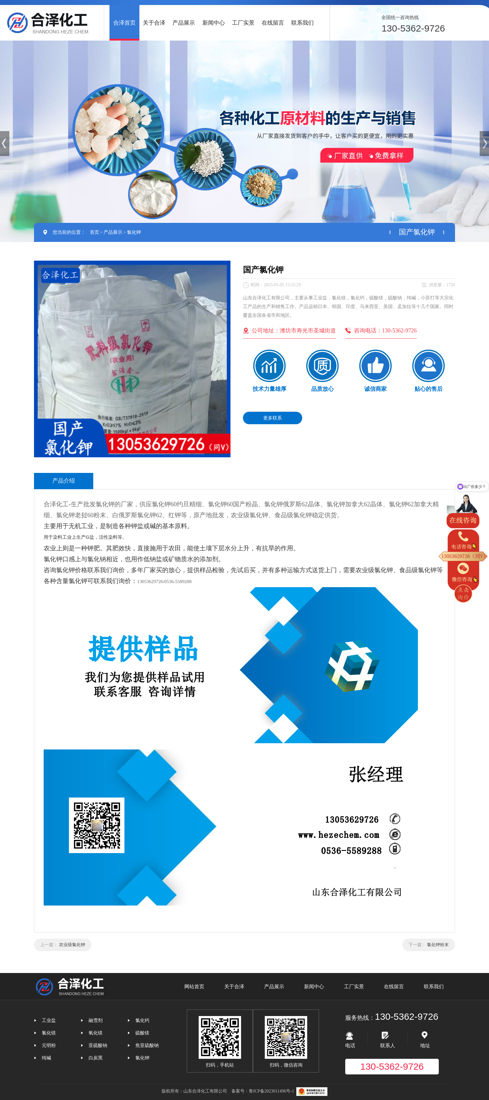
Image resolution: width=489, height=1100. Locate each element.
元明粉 (49, 1045)
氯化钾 (134, 232)
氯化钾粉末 (438, 944)
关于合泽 (154, 23)
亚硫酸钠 (98, 1045)
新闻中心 (213, 23)
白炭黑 (96, 1057)
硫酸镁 (142, 1032)
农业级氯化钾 (72, 944)
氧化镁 (96, 1032)
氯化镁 (49, 1032)
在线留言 (273, 23)
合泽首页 (124, 23)
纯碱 (46, 1057)
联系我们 (302, 23)
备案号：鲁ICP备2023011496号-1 (262, 1091)
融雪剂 (96, 1020)
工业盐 (49, 1020)
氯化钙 (142, 1020)
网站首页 (194, 986)
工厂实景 (243, 23)
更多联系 (272, 417)
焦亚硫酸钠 (147, 1045)
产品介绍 (63, 481)
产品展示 (183, 23)
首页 (94, 232)
